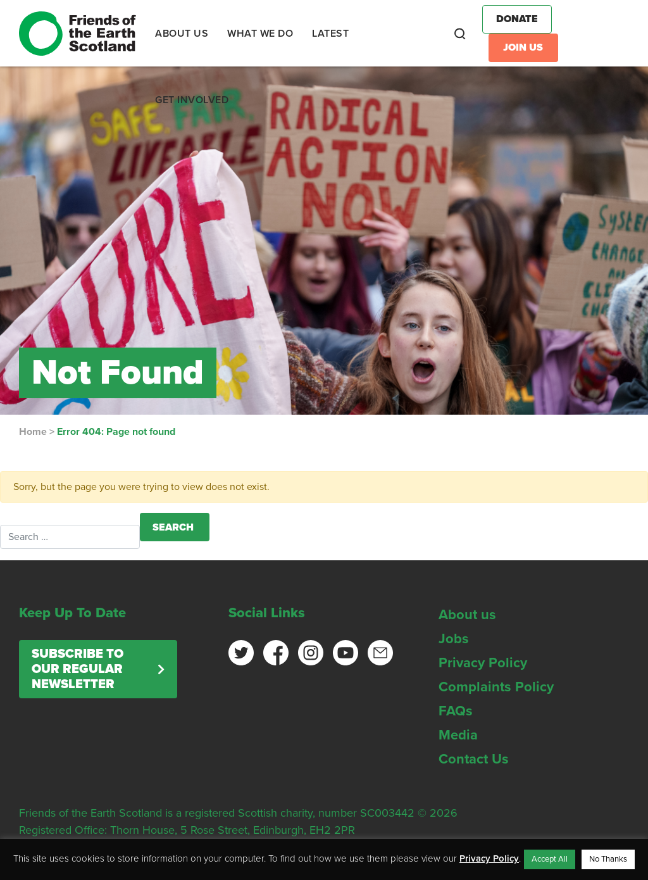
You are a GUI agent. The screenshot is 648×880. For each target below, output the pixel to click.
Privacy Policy (483, 663)
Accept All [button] (550, 859)
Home (33, 431)
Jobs (454, 639)
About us (467, 615)
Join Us (523, 47)
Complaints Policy (496, 687)
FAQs (456, 711)
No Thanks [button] (608, 859)
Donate (517, 19)
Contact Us (474, 759)
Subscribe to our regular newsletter (77, 669)
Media (458, 735)
